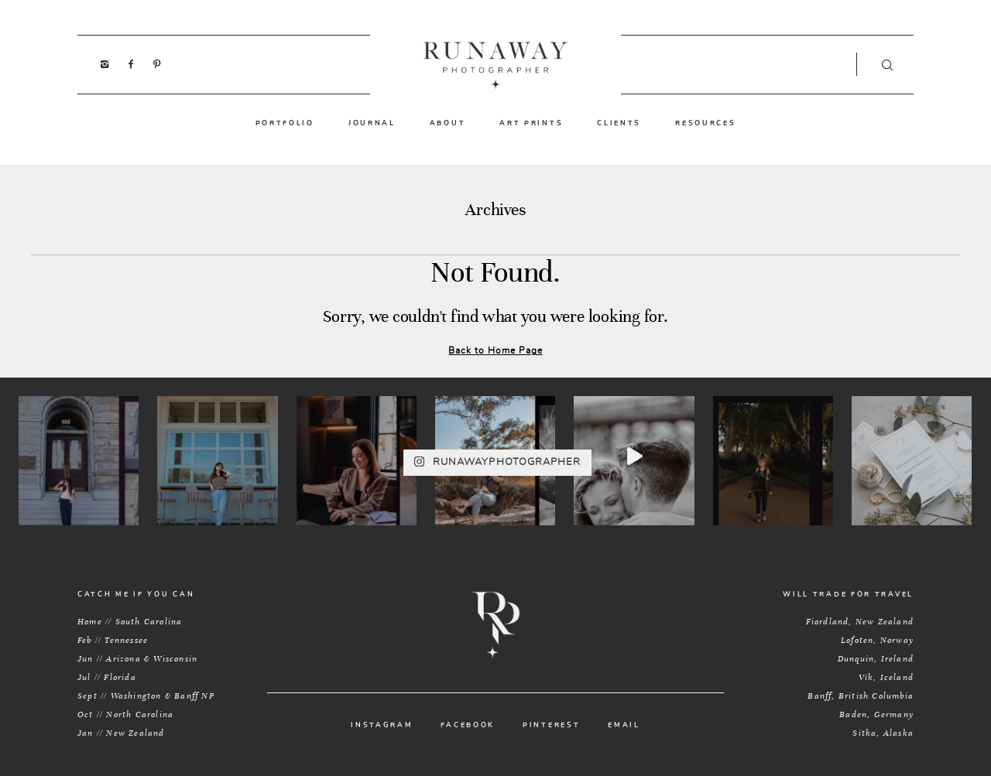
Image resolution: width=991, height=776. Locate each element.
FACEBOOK (468, 725)
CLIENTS (619, 123)
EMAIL (624, 725)
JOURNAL (372, 123)
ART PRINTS (531, 123)
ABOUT (448, 123)
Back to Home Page (495, 350)
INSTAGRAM (382, 725)
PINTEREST (551, 725)
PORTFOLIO (284, 123)
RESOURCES (705, 123)
